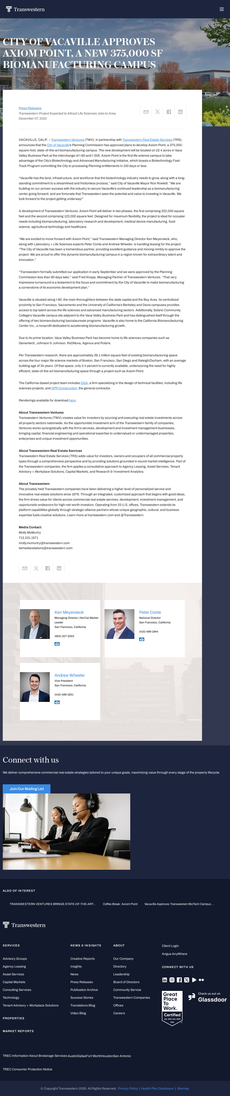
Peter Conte (150, 612)
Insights (76, 966)
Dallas (81, 1056)
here (72, 400)
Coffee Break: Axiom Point (120, 904)
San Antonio (122, 1056)
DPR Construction (64, 388)
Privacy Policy (128, 1088)
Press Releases (30, 108)
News (74, 974)
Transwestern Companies (131, 997)
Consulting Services (17, 990)
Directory (119, 966)
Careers (119, 1013)
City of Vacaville (58, 145)
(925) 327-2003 (64, 636)
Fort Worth (93, 1056)
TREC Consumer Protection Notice (27, 1069)
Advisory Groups (15, 958)
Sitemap (183, 1088)
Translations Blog (82, 1005)
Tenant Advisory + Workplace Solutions (30, 1005)
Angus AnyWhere (174, 954)
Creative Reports (82, 958)
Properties (14, 1018)
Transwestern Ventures (67, 140)
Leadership (121, 974)
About (119, 945)
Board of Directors (126, 982)
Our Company (123, 958)
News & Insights (85, 945)
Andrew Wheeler (70, 675)
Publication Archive (84, 990)
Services (11, 945)
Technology (11, 997)
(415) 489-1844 (148, 631)
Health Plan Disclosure (157, 1088)
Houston (107, 1056)
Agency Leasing (14, 966)
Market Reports (18, 1031)
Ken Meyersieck (69, 612)
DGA (84, 383)
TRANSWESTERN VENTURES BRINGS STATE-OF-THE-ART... (53, 904)
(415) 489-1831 (64, 694)
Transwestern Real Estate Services (147, 140)
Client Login (170, 946)
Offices (118, 1005)
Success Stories (81, 997)
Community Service (127, 990)
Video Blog (78, 1013)
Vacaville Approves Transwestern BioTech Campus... (179, 904)
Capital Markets (14, 982)
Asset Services (13, 974)
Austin (72, 1056)
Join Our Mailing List (27, 789)
